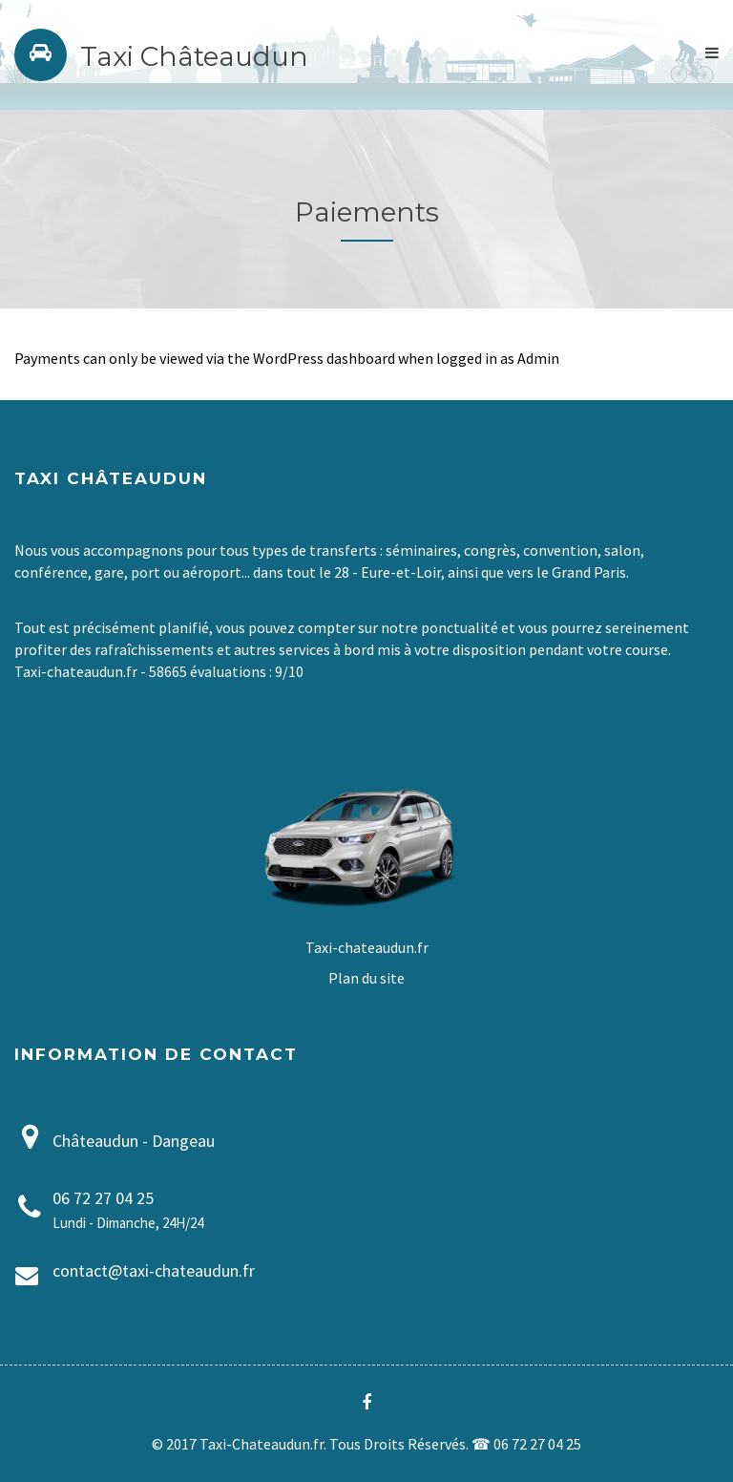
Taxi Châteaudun (194, 56)
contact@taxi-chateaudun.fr (153, 1270)
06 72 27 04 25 (103, 1198)
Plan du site (366, 977)
